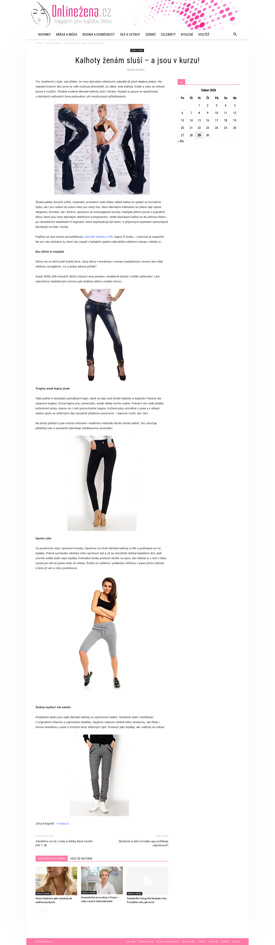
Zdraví (150, 34)
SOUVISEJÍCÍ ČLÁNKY (52, 858)
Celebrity (168, 34)
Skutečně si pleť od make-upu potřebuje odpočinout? (143, 843)
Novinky (44, 34)
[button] (234, 34)
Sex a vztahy (130, 34)
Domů (39, 43)
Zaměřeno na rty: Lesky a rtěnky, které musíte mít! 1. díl (64, 843)
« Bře (181, 141)
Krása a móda (66, 34)
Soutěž (203, 34)
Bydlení (187, 34)
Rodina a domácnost (98, 34)
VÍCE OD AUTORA (81, 858)
